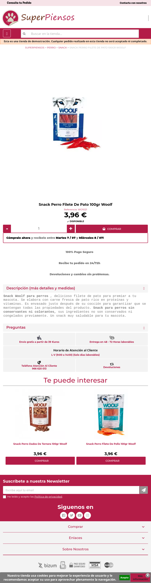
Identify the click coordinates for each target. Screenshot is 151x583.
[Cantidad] (39, 229)
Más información (140, 577)
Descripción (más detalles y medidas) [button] (40, 288)
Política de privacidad (48, 496)
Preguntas (15, 327)
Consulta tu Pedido (19, 3)
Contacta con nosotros (133, 3)
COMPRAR (114, 228)
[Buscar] (80, 33)
